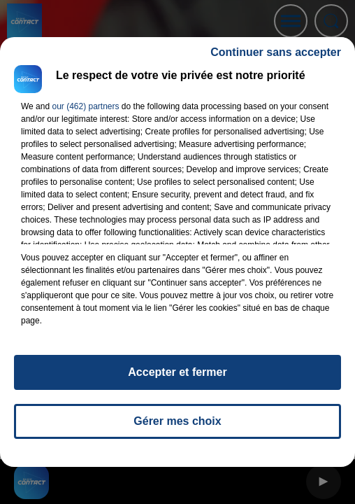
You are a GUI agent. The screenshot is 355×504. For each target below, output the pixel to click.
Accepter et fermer (177, 372)
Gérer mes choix (177, 421)
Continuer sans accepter (275, 52)
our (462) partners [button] (85, 106)
